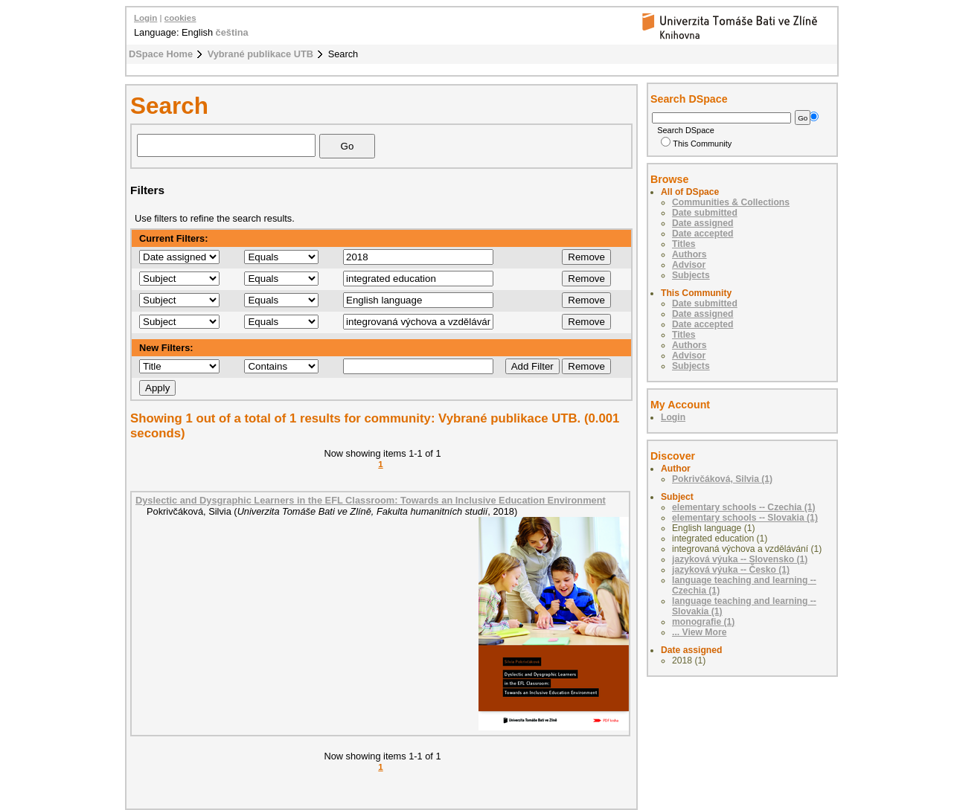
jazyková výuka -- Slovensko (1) (739, 559)
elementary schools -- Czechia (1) (744, 507)
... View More (699, 632)
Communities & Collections (731, 202)
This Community (696, 143)
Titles (684, 244)
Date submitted (704, 213)
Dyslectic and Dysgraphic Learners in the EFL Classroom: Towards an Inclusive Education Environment (370, 500)
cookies (180, 17)
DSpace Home (161, 54)
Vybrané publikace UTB (260, 54)
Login (145, 17)
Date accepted (702, 233)
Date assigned (702, 223)
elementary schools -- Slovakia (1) (745, 517)
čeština (232, 32)
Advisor (688, 265)
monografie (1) (703, 622)
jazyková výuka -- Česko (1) (731, 570)
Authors (689, 254)
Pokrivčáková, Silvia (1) (722, 479)
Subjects (691, 275)
